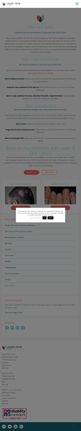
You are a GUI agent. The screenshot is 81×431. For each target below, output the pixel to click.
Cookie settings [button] (35, 218)
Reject (50, 218)
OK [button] (44, 218)
